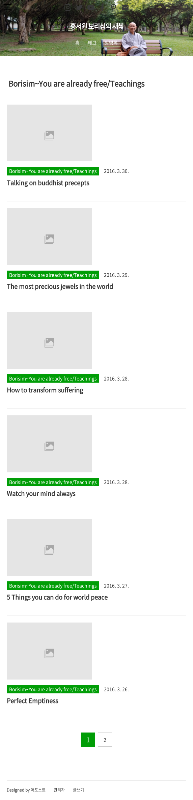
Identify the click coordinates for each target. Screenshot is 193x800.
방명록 (111, 42)
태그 (92, 42)
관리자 (59, 790)
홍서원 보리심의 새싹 (96, 26)
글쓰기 (78, 790)
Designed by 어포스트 (26, 790)
